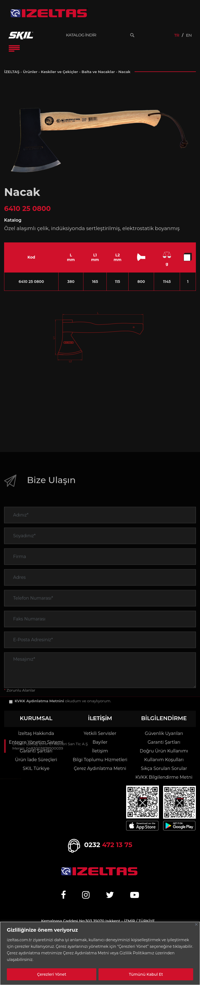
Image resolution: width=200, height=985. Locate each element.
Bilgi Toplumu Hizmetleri (100, 759)
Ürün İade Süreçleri (36, 759)
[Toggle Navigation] (14, 48)
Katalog (12, 220)
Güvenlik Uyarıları (164, 733)
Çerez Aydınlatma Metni (100, 768)
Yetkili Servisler (100, 733)
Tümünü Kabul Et (146, 974)
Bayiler (100, 742)
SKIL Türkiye (36, 768)
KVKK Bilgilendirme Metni (163, 777)
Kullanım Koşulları (164, 759)
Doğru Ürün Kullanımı (164, 751)
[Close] (196, 924)
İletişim (100, 751)
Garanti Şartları (36, 751)
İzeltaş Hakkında (36, 733)
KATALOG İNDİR (81, 35)
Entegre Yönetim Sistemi (36, 742)
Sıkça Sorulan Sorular (164, 768)
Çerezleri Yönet (51, 974)
